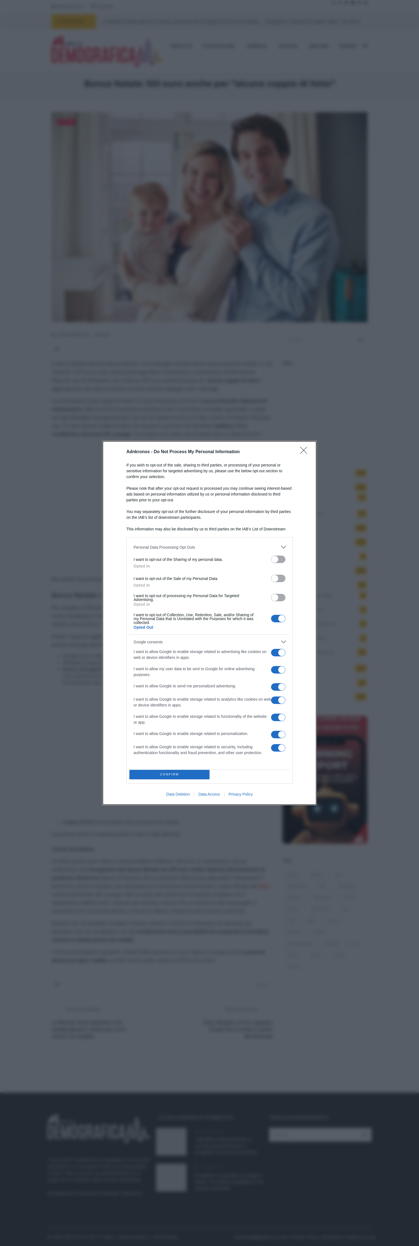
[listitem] (209, 547)
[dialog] (209, 623)
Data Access (209, 794)
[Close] (305, 452)
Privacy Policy (241, 794)
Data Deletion (178, 794)
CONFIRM (169, 775)
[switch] (278, 559)
